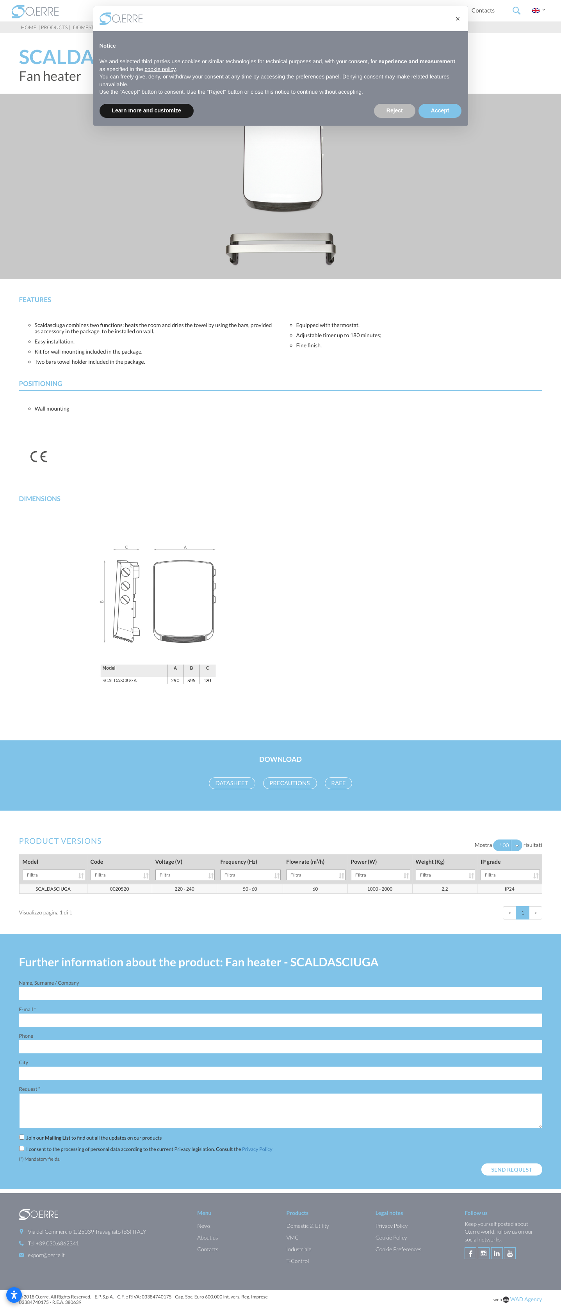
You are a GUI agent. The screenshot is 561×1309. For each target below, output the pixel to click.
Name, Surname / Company (49, 983)
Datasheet (232, 783)
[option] (280, 186)
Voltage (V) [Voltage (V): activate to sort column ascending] (185, 869)
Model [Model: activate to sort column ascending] (54, 869)
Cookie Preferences (399, 1249)
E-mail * (27, 1009)
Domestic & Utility (307, 1225)
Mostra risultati (508, 845)
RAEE (338, 783)
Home (29, 27)
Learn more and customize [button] (146, 110)
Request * (30, 1089)
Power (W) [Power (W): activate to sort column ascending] (380, 869)
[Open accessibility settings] (14, 1295)
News (203, 1225)
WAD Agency (526, 1298)
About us (207, 1237)
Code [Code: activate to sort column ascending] (120, 869)
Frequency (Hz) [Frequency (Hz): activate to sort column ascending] (250, 869)
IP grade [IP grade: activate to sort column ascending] (510, 869)
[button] (458, 18)
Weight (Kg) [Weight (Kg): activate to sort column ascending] (446, 869)
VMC (292, 1237)
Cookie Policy (391, 1237)
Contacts (483, 10)
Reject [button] (394, 110)
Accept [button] (440, 110)
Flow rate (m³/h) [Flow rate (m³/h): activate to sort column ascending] (315, 869)
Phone (26, 1036)
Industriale (298, 1249)
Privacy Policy (257, 1149)
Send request (512, 1169)
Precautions (290, 783)
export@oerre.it (46, 1255)
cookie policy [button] (159, 69)
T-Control (297, 1260)
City (23, 1062)
